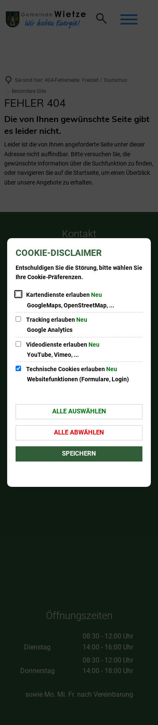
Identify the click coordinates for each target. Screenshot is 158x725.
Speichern (79, 453)
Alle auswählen (79, 411)
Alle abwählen (79, 432)
